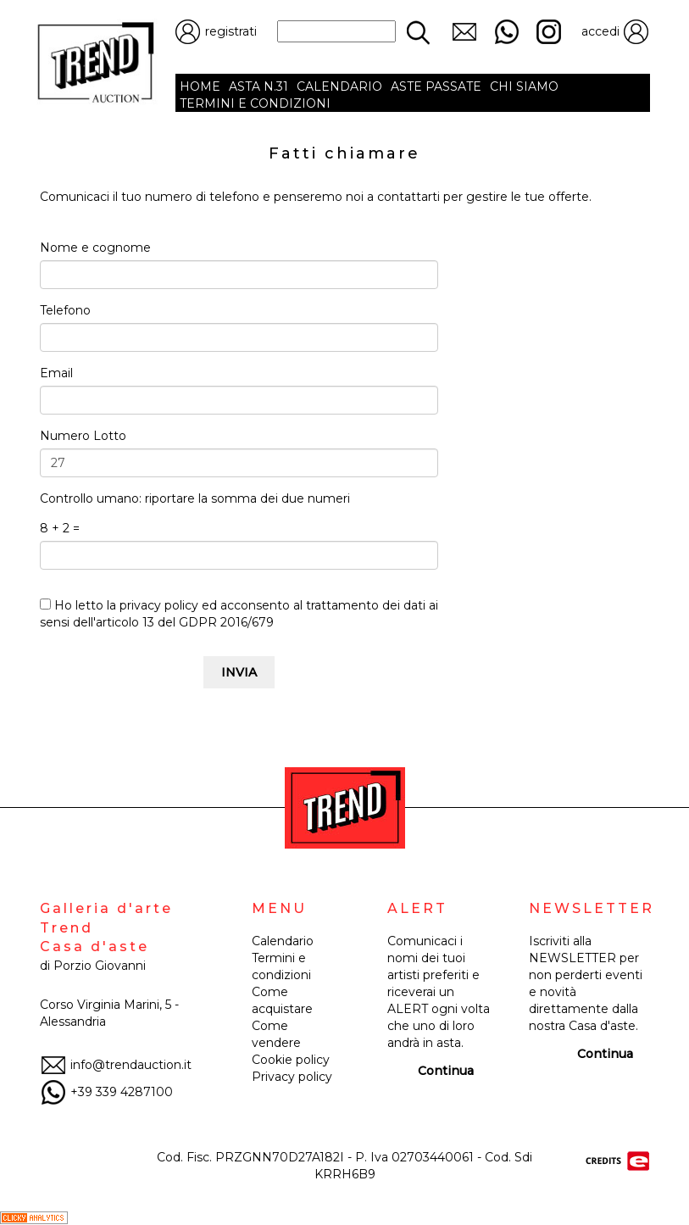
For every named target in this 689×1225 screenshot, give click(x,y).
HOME (200, 86)
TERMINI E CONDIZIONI (255, 103)
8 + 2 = (60, 528)
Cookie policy (291, 1059)
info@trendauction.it (116, 1064)
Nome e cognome (95, 247)
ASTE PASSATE (436, 86)
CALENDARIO (339, 86)
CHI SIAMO (524, 86)
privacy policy (158, 605)
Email (56, 373)
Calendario (283, 941)
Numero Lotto (83, 435)
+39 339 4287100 (106, 1092)
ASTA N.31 (258, 86)
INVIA (239, 672)
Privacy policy (292, 1076)
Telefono (65, 310)
